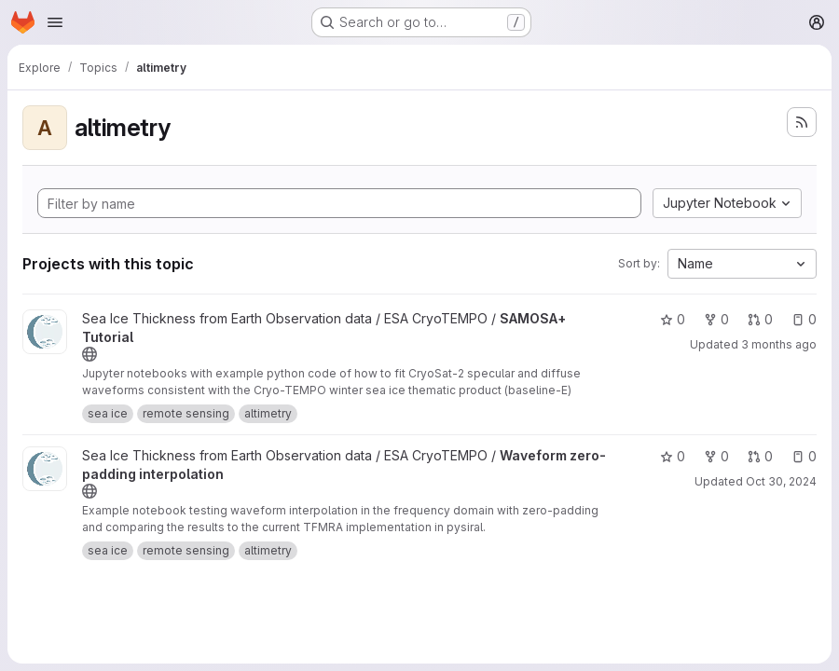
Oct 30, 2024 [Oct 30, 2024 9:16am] (781, 481)
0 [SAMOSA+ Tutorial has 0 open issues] (804, 319)
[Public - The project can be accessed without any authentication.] (89, 354)
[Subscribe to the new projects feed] (802, 122)
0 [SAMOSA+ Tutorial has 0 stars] (672, 319)
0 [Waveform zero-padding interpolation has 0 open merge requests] (760, 456)
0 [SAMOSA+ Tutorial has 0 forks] (716, 319)
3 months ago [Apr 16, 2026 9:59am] (779, 344)
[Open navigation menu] (55, 22)
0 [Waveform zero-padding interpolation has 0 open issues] (804, 456)
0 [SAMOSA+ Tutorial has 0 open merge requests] (760, 319)
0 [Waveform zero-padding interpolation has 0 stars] (672, 456)
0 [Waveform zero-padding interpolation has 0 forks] (716, 456)
